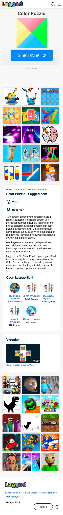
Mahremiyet (12, 496)
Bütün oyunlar (13, 492)
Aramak (53, 4)
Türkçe (43, 506)
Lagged (13, 4)
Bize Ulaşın (31, 492)
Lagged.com (16, 485)
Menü (59, 4)
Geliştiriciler (48, 492)
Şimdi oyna (28, 55)
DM (57, 506)
